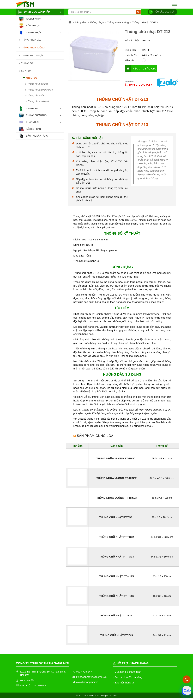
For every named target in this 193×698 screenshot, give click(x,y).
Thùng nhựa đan (36, 95)
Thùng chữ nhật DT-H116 (116, 595)
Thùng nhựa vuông (32, 47)
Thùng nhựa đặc (31, 40)
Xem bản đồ (26, 680)
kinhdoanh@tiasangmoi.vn (91, 676)
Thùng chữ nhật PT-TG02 (116, 536)
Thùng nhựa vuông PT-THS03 (116, 497)
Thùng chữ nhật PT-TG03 (116, 556)
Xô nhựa (26, 71)
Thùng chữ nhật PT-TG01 (116, 517)
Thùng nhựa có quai (38, 101)
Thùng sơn (27, 63)
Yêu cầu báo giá (161, 12)
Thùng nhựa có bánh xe (40, 89)
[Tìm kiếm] (138, 12)
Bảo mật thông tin (124, 682)
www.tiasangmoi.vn (87, 682)
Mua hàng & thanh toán (127, 671)
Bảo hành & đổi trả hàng (128, 677)
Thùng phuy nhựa (32, 55)
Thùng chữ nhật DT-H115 (116, 576)
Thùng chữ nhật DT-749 (116, 635)
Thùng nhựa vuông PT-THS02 (116, 478)
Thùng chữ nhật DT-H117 (116, 615)
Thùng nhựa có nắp (37, 83)
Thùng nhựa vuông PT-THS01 (116, 458)
